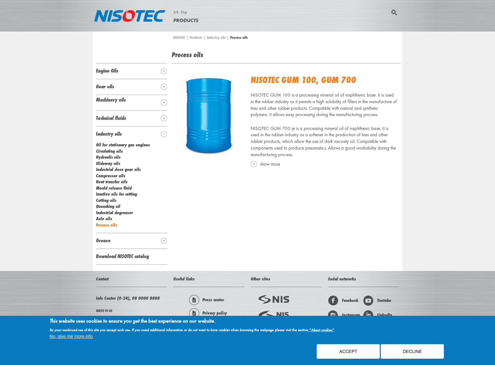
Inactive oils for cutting (116, 194)
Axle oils (104, 218)
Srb (175, 12)
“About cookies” (321, 332)
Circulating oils (109, 151)
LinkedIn (377, 315)
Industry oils (216, 37)
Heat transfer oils (112, 182)
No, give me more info (71, 338)
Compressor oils (110, 176)
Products (185, 20)
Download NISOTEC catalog (122, 256)
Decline (412, 353)
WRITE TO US (104, 311)
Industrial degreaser (114, 212)
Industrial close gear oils (118, 169)
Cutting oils (106, 200)
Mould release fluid (114, 188)
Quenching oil (108, 206)
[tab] (131, 71)
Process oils (106, 225)
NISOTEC (179, 37)
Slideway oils (108, 163)
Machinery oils (111, 100)
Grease (103, 240)
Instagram (344, 315)
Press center (206, 300)
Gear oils (105, 86)
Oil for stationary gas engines (123, 145)
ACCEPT (348, 353)
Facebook (343, 301)
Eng (184, 12)
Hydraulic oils (108, 157)
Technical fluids (111, 118)
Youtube (377, 301)
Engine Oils (107, 71)
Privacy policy (208, 313)
